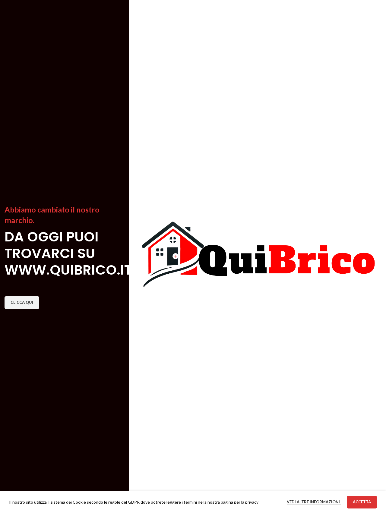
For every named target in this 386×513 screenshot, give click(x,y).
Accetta (362, 501)
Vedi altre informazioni (314, 501)
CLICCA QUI (22, 302)
